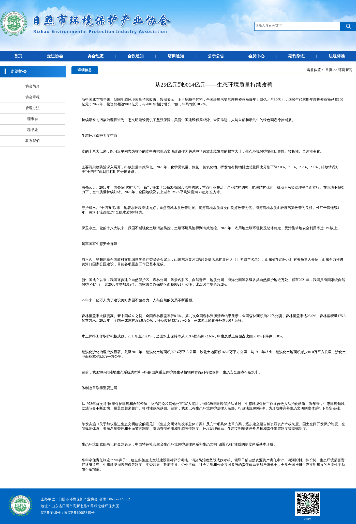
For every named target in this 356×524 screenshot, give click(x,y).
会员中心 (256, 56)
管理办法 (32, 108)
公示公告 (216, 56)
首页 (18, 56)
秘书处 (32, 130)
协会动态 (95, 56)
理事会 (32, 119)
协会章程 (32, 97)
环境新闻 (345, 70)
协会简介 (32, 86)
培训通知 (176, 56)
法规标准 (337, 56)
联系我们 (32, 141)
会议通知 (135, 56)
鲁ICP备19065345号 (79, 513)
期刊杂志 (296, 56)
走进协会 (55, 56)
